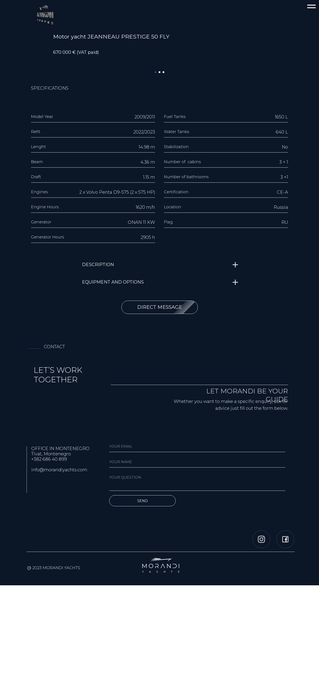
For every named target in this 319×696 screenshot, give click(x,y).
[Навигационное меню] (311, 7)
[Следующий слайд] (254, 120)
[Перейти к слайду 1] (155, 183)
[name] (197, 572)
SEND (142, 611)
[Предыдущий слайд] (64, 120)
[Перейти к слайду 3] (163, 183)
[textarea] (197, 592)
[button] (159, 418)
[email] (197, 557)
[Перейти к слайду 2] (159, 183)
